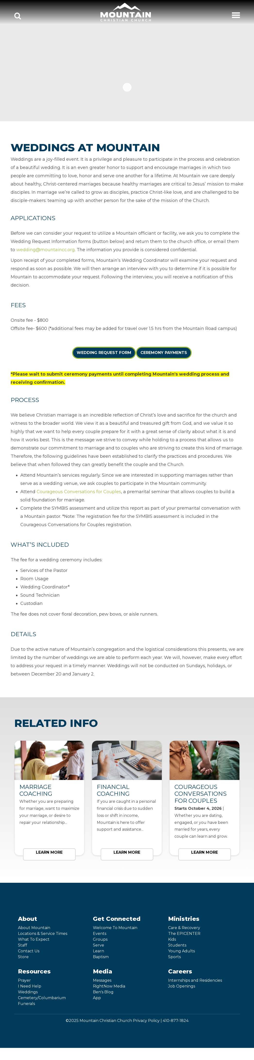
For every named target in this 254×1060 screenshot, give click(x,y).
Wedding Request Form (104, 352)
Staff (22, 945)
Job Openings (181, 986)
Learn (98, 951)
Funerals (26, 1003)
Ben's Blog (103, 992)
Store (23, 957)
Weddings (28, 992)
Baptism (101, 957)
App (97, 998)
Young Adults (181, 951)
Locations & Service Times (42, 933)
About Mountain (34, 927)
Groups (100, 939)
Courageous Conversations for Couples (79, 491)
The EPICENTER (184, 933)
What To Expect (33, 939)
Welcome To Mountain (115, 927)
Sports (174, 957)
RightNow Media (109, 986)
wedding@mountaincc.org (45, 249)
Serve (98, 945)
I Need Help (29, 986)
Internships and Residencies (195, 980)
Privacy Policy (146, 1020)
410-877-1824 (175, 1020)
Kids (172, 939)
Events (99, 933)
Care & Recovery (184, 927)
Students (177, 945)
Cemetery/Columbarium (42, 998)
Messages (102, 980)
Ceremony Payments (163, 352)
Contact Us (28, 951)
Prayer (24, 980)
